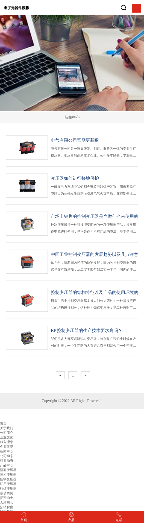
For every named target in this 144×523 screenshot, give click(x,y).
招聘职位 (6, 507)
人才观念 (6, 502)
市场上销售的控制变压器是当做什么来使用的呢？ (94, 217)
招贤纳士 (6, 498)
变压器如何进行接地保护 (75, 178)
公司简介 (6, 433)
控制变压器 (8, 479)
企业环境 (6, 447)
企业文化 (6, 437)
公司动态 (6, 456)
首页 (3, 423)
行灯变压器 (8, 488)
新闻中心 (6, 451)
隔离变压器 (8, 470)
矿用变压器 (8, 484)
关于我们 (6, 428)
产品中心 (6, 465)
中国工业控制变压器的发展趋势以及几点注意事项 (94, 255)
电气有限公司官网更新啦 (75, 140)
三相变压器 (8, 474)
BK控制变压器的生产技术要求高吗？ (86, 330)
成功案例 (6, 493)
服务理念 (6, 442)
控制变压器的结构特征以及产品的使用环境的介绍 (94, 293)
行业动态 (6, 461)
